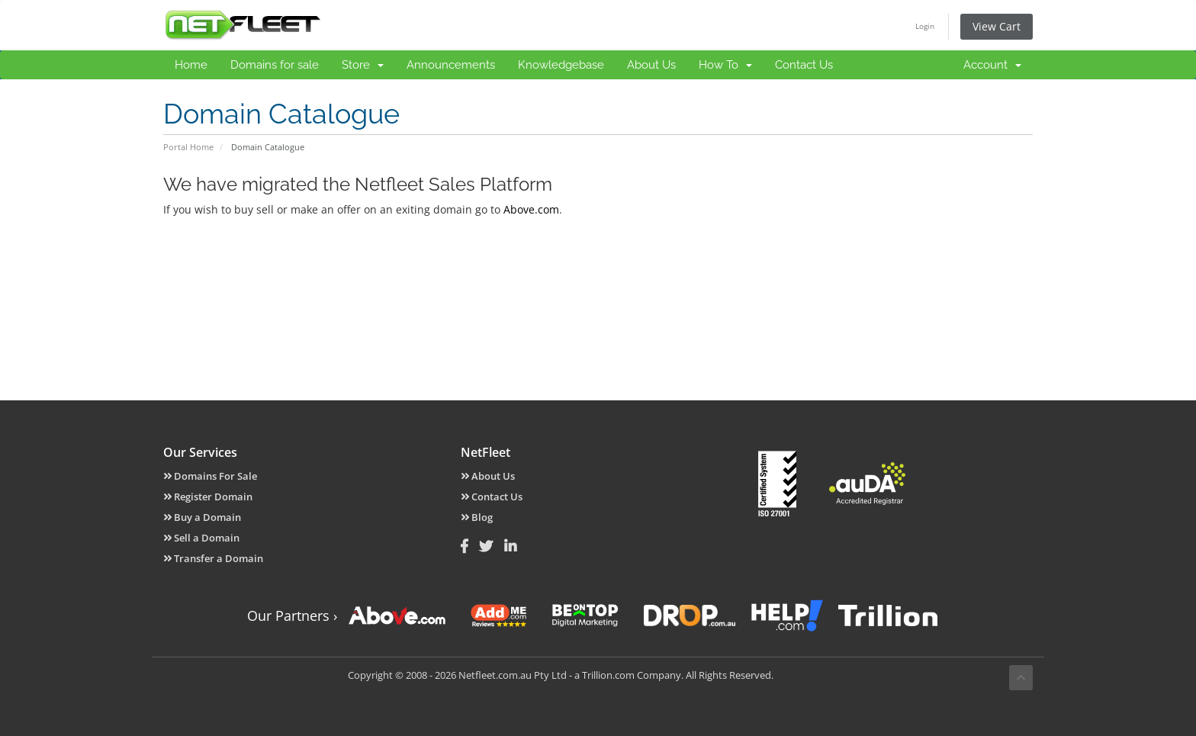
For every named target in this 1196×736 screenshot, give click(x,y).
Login (924, 26)
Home (191, 65)
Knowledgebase (561, 65)
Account (992, 65)
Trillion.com (608, 675)
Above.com (531, 209)
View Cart (997, 26)
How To (725, 65)
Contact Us (804, 65)
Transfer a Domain (213, 558)
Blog (477, 517)
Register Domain (207, 496)
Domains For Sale (210, 476)
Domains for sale (274, 65)
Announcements (451, 65)
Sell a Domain (201, 538)
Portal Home (188, 147)
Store (363, 65)
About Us (651, 65)
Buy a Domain (202, 517)
